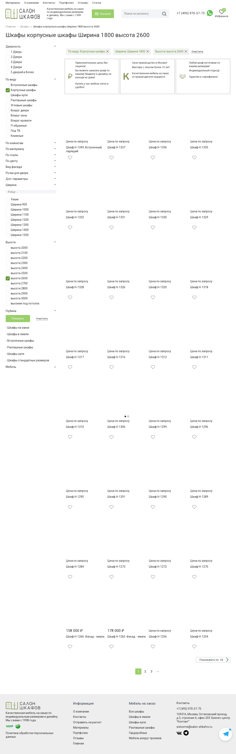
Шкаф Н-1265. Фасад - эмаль (126, 636)
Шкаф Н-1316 (116, 357)
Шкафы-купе (137, 722)
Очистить (42, 318)
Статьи (96, 2)
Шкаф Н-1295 (75, 496)
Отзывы (83, 2)
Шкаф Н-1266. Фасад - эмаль (85, 636)
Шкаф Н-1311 (199, 357)
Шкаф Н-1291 (116, 496)
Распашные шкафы (142, 727)
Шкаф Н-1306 (116, 426)
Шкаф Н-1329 (199, 217)
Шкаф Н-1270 (199, 566)
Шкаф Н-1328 (75, 287)
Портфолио (66, 2)
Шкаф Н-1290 (158, 496)
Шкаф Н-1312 (158, 357)
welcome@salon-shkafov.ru (194, 726)
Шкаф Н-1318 (199, 287)
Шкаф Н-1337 (116, 147)
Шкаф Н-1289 (199, 496)
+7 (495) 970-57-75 (190, 13)
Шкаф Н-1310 (75, 426)
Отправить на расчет (87, 722)
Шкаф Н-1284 (75, 566)
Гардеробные (138, 732)
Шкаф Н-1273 (116, 566)
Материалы (13, 2)
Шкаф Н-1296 (199, 426)
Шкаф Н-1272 (158, 566)
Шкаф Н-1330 (158, 217)
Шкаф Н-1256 (158, 636)
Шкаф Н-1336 (158, 147)
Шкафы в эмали (139, 716)
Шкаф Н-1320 (158, 287)
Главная (78, 743)
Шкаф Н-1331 (116, 217)
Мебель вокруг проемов (145, 738)
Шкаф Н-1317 (75, 357)
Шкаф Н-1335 (199, 147)
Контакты (49, 2)
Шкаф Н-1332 (75, 217)
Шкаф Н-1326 (116, 287)
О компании (31, 2)
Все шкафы (136, 711)
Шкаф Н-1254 (199, 636)
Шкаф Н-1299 (158, 426)
